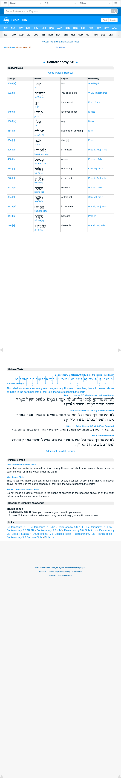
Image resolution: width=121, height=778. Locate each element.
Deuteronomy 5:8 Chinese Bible (52, 534)
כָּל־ (91, 379)
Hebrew (12, 47)
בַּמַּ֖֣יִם (32, 379)
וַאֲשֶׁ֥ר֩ (58, 379)
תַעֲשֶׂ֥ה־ (106, 379)
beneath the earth (75, 392)
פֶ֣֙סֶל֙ (96, 379)
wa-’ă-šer (39, 173)
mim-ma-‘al (40, 163)
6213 (10, 92)
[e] (15, 83)
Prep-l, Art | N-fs (96, 225)
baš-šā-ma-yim (42, 154)
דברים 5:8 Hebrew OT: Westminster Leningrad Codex (88, 395)
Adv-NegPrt (94, 83)
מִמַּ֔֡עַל (64, 379)
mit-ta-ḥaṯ (39, 220)
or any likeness (65, 388)
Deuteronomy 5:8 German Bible (24, 537)
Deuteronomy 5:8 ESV (99, 527)
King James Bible (15, 477)
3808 (10, 83)
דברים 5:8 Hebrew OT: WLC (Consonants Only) (91, 411)
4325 (10, 206)
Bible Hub (49, 537)
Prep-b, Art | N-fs (97, 178)
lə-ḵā (37, 106)
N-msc (91, 111)
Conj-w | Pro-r (95, 168)
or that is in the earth (18, 392)
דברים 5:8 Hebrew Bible (103, 435)
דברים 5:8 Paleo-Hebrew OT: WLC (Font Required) (90, 426)
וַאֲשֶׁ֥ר (38, 379)
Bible (6, 47)
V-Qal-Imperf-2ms (97, 92)
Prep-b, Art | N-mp (97, 149)
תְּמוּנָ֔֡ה (84, 379)
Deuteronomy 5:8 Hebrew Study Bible (73, 375)
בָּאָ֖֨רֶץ (52, 379)
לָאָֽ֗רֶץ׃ (18, 379)
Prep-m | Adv (95, 159)
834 (10, 140)
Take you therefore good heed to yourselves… (46, 512)
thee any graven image (43, 388)
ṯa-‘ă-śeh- (39, 97)
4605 (10, 159)
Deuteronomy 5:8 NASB (20, 530)
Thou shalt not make (18, 388)
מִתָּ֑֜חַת (45, 379)
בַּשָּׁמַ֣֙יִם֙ (71, 379)
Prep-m (92, 216)
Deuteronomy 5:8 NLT (70, 527)
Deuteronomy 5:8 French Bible (93, 534)
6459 (10, 111)
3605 (10, 121)
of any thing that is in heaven (90, 388)
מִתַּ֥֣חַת (25, 379)
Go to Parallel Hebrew (60, 72)
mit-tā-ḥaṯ (39, 192)
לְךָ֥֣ (100, 379)
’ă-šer (37, 144)
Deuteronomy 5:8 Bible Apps (80, 530)
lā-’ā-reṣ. (39, 229)
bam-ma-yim (41, 210)
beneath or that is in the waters (47, 392)
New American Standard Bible (21, 465)
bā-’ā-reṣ (39, 182)
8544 (10, 130)
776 (10, 178)
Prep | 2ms (94, 102)
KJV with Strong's (15, 384)
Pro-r (90, 140)
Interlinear (109, 375)
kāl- (36, 125)
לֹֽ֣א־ (112, 379)
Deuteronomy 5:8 (16, 527)
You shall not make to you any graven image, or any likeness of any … (55, 515)
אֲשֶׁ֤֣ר (78, 379)
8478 (10, 187)
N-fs (90, 130)
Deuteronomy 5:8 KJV (49, 530)
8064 (10, 149)
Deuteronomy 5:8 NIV (42, 527)
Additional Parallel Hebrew (60, 451)
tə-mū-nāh (39, 135)
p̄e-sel (37, 116)
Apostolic (97, 375)
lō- (36, 87)
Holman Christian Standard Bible (23, 489)
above (110, 388)
